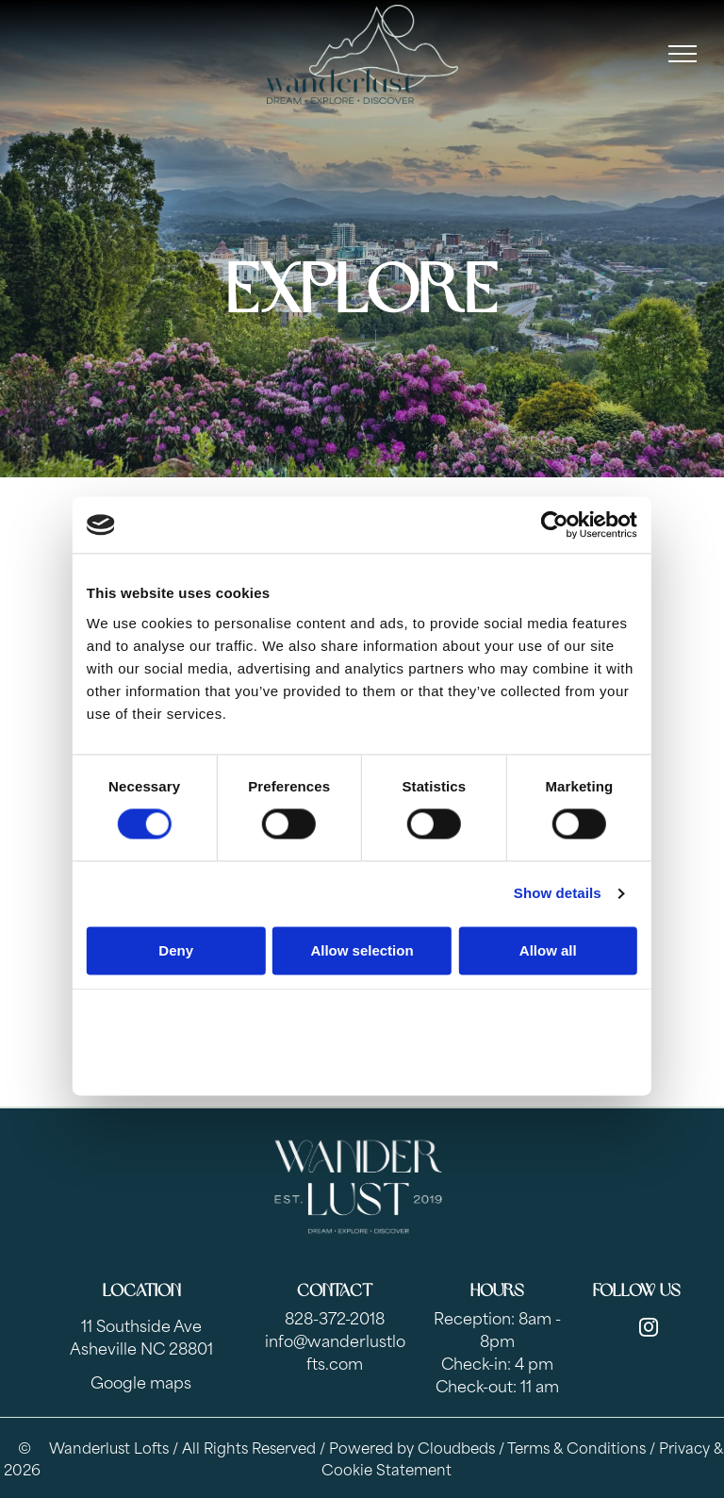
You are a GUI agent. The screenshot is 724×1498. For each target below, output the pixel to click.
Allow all (548, 950)
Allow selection (361, 950)
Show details (557, 894)
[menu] (682, 53)
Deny (175, 950)
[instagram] (648, 1329)
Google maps (140, 1381)
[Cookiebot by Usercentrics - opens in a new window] (554, 524)
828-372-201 (330, 1317)
